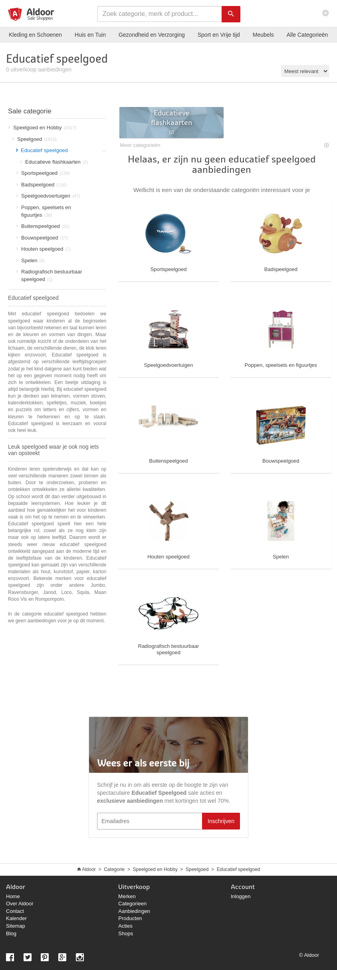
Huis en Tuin (90, 35)
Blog (11, 933)
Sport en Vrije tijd (219, 35)
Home (13, 896)
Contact (15, 911)
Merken (126, 896)
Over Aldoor (20, 904)
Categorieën (307, 35)
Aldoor (89, 869)
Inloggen (241, 896)
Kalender (16, 918)
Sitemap (15, 926)
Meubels (263, 35)
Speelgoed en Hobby (155, 869)
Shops (125, 933)
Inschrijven (221, 821)
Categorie (114, 869)
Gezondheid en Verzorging (152, 35)
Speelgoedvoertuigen (48, 196)
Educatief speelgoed (238, 869)
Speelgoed (197, 869)
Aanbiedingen (134, 911)
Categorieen (132, 904)
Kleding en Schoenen (35, 35)
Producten (130, 918)
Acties (125, 926)
